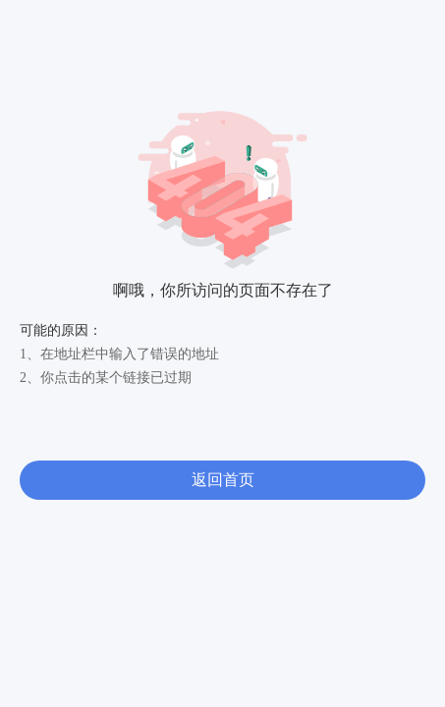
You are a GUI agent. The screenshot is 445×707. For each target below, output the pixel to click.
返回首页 (223, 479)
